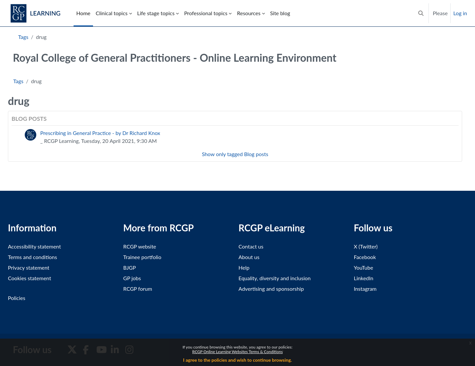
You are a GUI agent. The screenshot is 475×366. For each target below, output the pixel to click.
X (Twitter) (366, 246)
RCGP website (139, 246)
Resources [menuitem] (248, 13)
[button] (421, 13)
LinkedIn (363, 278)
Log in (460, 13)
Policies (16, 298)
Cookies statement (29, 278)
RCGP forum (137, 288)
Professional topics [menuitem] (205, 13)
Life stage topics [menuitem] (155, 13)
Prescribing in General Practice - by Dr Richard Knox (100, 133)
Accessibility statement (34, 246)
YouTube (363, 267)
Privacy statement (28, 267)
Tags (23, 37)
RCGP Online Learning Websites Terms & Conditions (237, 351)
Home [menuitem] (83, 13)
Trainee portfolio (142, 257)
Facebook (365, 257)
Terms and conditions (32, 257)
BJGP (129, 267)
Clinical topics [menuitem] (112, 13)
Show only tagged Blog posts (235, 154)
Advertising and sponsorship (271, 288)
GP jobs (132, 278)
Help (243, 267)
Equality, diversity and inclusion (274, 278)
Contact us (250, 246)
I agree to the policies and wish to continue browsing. (237, 360)
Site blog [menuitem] (280, 13)
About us (248, 257)
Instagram (365, 288)
